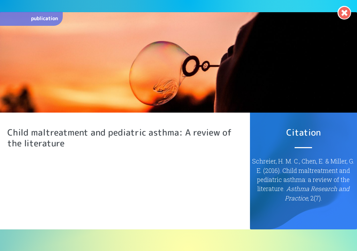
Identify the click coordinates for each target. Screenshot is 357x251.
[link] (344, 13)
